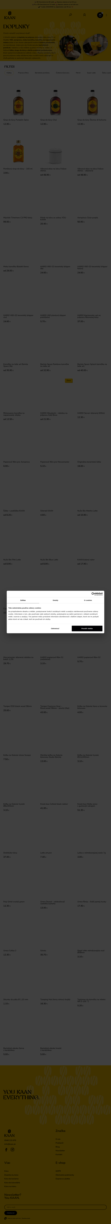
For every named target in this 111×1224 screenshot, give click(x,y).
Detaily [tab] (55, 600)
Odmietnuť (55, 628)
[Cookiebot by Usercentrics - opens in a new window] (93, 594)
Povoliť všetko (87, 628)
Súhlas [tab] (23, 600)
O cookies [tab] (88, 600)
